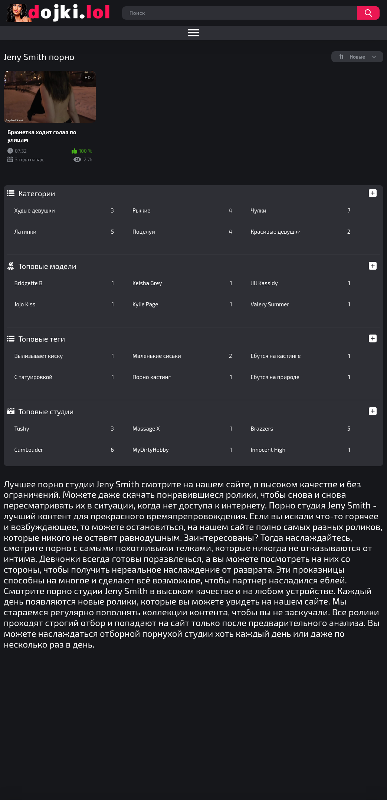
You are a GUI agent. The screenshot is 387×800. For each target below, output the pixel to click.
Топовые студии (45, 411)
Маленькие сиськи (182, 355)
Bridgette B (64, 283)
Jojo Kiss (64, 304)
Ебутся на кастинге (301, 355)
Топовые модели (47, 265)
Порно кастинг (182, 376)
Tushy (64, 428)
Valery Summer (301, 304)
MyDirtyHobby (182, 449)
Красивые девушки (301, 231)
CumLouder (64, 449)
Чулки (301, 210)
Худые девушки (64, 210)
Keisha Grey (182, 283)
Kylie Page (182, 304)
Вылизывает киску (64, 355)
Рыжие (182, 210)
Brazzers (301, 428)
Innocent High (301, 449)
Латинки (64, 231)
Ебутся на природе (301, 376)
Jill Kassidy (301, 283)
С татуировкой (64, 376)
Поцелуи (182, 231)
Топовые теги (41, 338)
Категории (36, 193)
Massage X (182, 428)
